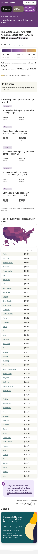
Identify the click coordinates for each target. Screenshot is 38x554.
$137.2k (32, 55)
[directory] (19, 87)
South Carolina (8, 314)
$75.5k (5, 55)
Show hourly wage (16, 45)
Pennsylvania (7, 271)
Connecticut (7, 437)
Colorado (6, 425)
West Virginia (7, 305)
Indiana (5, 284)
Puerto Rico (7, 365)
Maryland (6, 378)
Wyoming (6, 361)
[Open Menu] (12, 2)
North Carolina (7, 301)
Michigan (6, 258)
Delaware (6, 416)
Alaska (5, 467)
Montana (5, 356)
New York (6, 267)
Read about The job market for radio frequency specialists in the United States (12, 534)
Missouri (5, 446)
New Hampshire (8, 262)
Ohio (4, 275)
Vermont (5, 471)
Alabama (6, 420)
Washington (7, 403)
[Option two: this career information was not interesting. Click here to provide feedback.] (34, 504)
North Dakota (7, 288)
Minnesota (6, 279)
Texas (5, 412)
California (6, 382)
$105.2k (19, 55)
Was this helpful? (22, 504)
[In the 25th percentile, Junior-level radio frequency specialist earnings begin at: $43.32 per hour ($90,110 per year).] (19, 175)
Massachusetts (8, 386)
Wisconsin (6, 331)
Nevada (5, 450)
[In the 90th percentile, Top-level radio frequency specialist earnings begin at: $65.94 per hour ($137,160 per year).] (19, 113)
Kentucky (6, 322)
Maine (5, 318)
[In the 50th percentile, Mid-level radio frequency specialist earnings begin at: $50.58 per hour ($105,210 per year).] (19, 155)
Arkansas (6, 352)
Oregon (5, 297)
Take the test (30, 2)
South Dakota (7, 442)
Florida (5, 254)
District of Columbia (9, 369)
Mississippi (6, 343)
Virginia (5, 399)
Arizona (5, 395)
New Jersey (7, 390)
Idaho (4, 476)
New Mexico (7, 407)
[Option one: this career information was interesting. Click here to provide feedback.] (30, 504)
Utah (4, 459)
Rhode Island (7, 373)
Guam (5, 326)
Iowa (4, 335)
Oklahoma (6, 309)
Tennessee (6, 292)
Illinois (5, 433)
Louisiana (6, 339)
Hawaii (5, 429)
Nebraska (6, 348)
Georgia (5, 463)
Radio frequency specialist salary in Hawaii (17, 21)
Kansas (5, 454)
